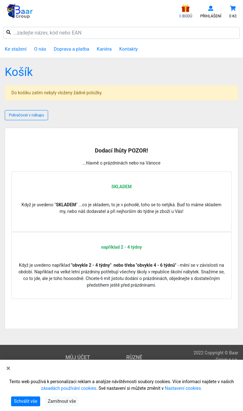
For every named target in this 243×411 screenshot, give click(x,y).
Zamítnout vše (62, 401)
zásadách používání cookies (68, 388)
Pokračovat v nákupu (26, 115)
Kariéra (104, 49)
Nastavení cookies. (183, 388)
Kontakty (128, 49)
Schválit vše (25, 401)
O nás (40, 49)
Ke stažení (16, 49)
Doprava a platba (71, 49)
